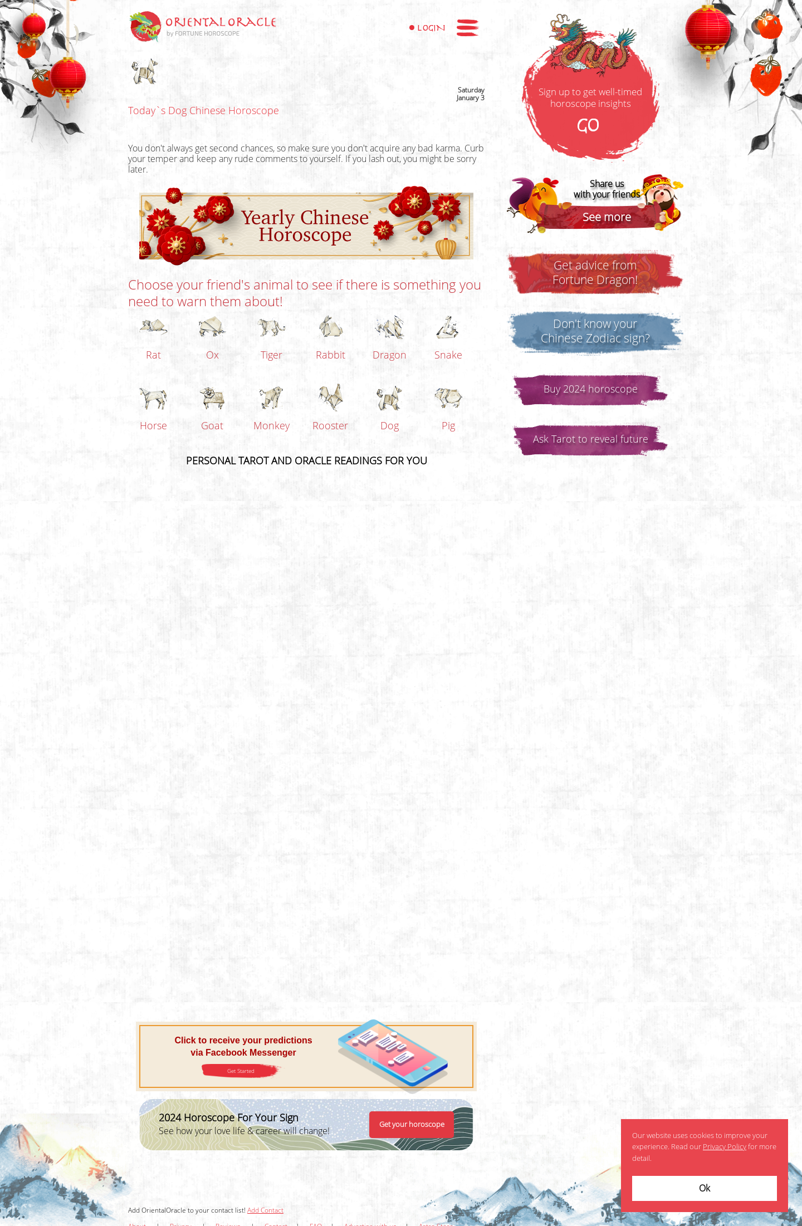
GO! (590, 126)
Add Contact (265, 1210)
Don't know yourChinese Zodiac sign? (595, 331)
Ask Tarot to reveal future (590, 439)
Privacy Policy (724, 1146)
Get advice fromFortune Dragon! (595, 272)
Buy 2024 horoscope (591, 389)
